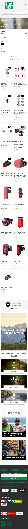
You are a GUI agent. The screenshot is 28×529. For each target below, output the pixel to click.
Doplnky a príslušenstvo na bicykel (13, 19)
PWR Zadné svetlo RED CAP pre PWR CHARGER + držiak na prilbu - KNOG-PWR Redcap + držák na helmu (20, 144)
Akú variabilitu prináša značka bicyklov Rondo (14, 458)
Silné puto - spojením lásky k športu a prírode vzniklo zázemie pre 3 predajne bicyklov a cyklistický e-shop (14, 434)
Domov (2, 19)
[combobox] (14, 13)
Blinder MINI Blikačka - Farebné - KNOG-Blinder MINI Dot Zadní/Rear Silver (20, 113)
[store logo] (8, 5)
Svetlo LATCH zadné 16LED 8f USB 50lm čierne (19, 204)
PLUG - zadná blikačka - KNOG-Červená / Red (7, 174)
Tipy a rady (14, 413)
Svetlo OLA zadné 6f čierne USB (19, 260)
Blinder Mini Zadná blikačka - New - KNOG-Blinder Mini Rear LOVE (20, 175)
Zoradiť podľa (7, 59)
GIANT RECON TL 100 (6, 287)
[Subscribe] (14, 478)
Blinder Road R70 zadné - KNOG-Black (7, 111)
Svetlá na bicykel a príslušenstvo (8, 20)
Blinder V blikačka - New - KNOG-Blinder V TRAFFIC (7, 204)
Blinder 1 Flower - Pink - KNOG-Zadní (7, 83)
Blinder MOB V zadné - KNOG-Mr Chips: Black (20, 83)
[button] (2, 88)
